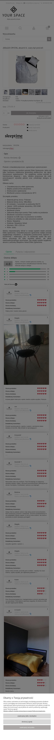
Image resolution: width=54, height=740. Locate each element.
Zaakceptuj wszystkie (27, 727)
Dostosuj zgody (27, 722)
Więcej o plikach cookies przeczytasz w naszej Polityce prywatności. (24, 711)
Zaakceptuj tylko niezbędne (26, 716)
